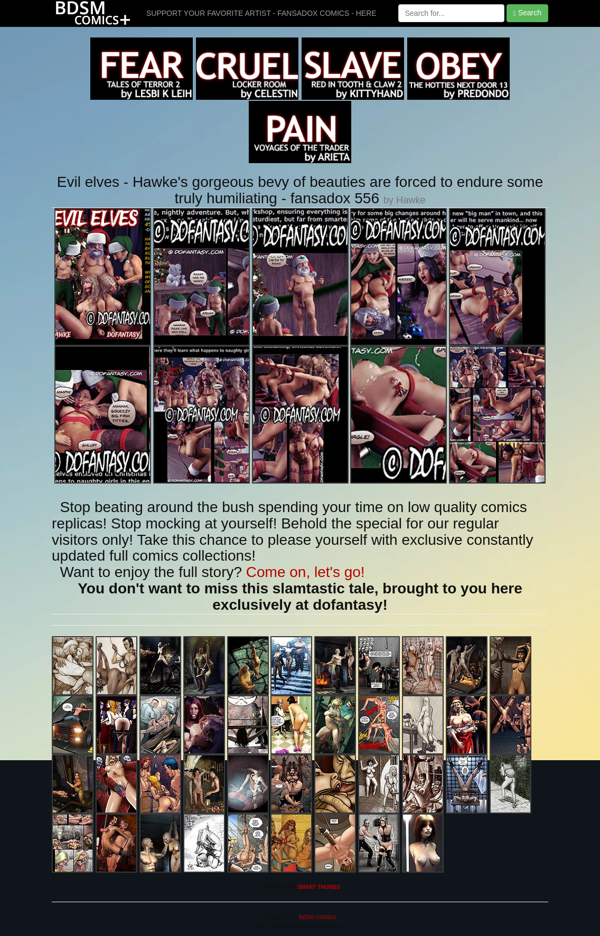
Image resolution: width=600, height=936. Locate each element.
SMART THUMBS (318, 887)
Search (527, 12)
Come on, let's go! (305, 572)
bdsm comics (316, 917)
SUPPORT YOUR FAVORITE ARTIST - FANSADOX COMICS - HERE (261, 13)
